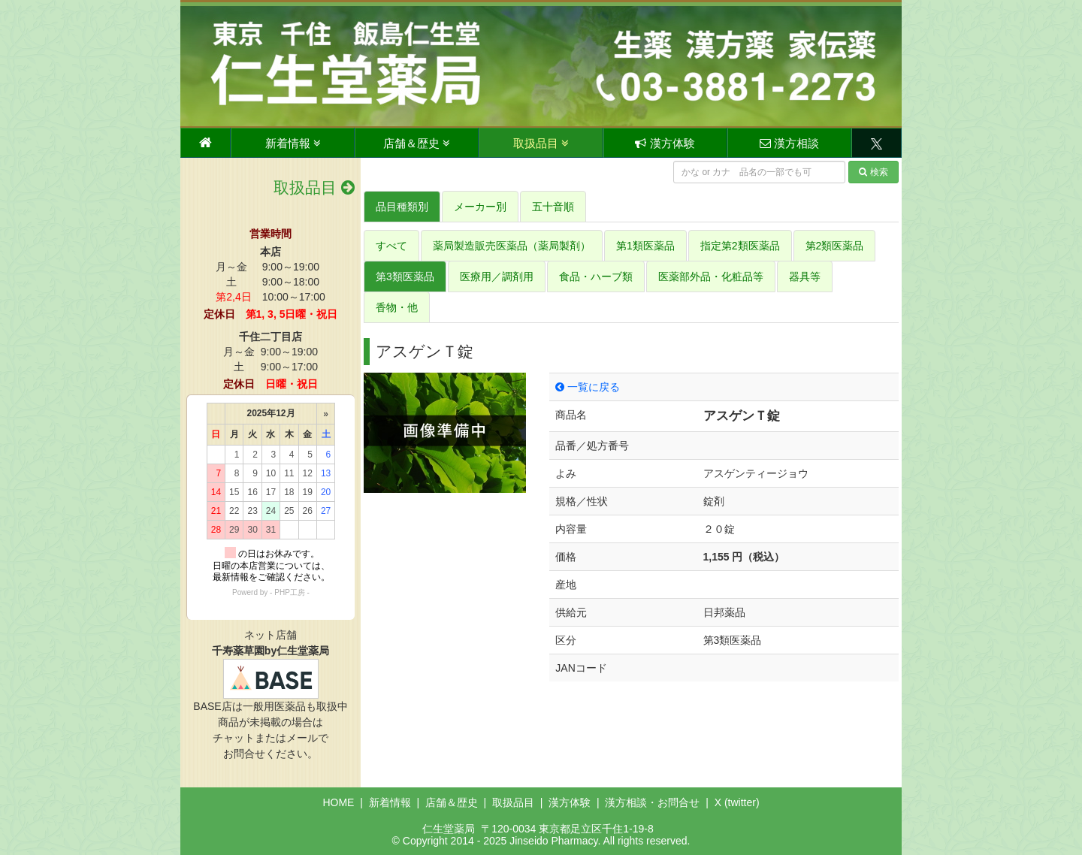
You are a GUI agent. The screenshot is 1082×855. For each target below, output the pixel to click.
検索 (873, 172)
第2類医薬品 (834, 246)
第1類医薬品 (645, 246)
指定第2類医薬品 (740, 246)
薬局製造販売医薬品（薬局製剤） (512, 246)
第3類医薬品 (405, 276)
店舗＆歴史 (416, 143)
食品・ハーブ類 (596, 276)
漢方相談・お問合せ (652, 802)
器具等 (805, 276)
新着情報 (293, 143)
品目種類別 (402, 207)
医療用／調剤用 (496, 276)
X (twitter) (737, 802)
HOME (338, 802)
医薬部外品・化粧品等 (710, 276)
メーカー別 (480, 207)
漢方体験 (664, 143)
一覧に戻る (587, 387)
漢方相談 (789, 143)
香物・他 (397, 307)
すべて (391, 246)
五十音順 (553, 207)
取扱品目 (541, 143)
